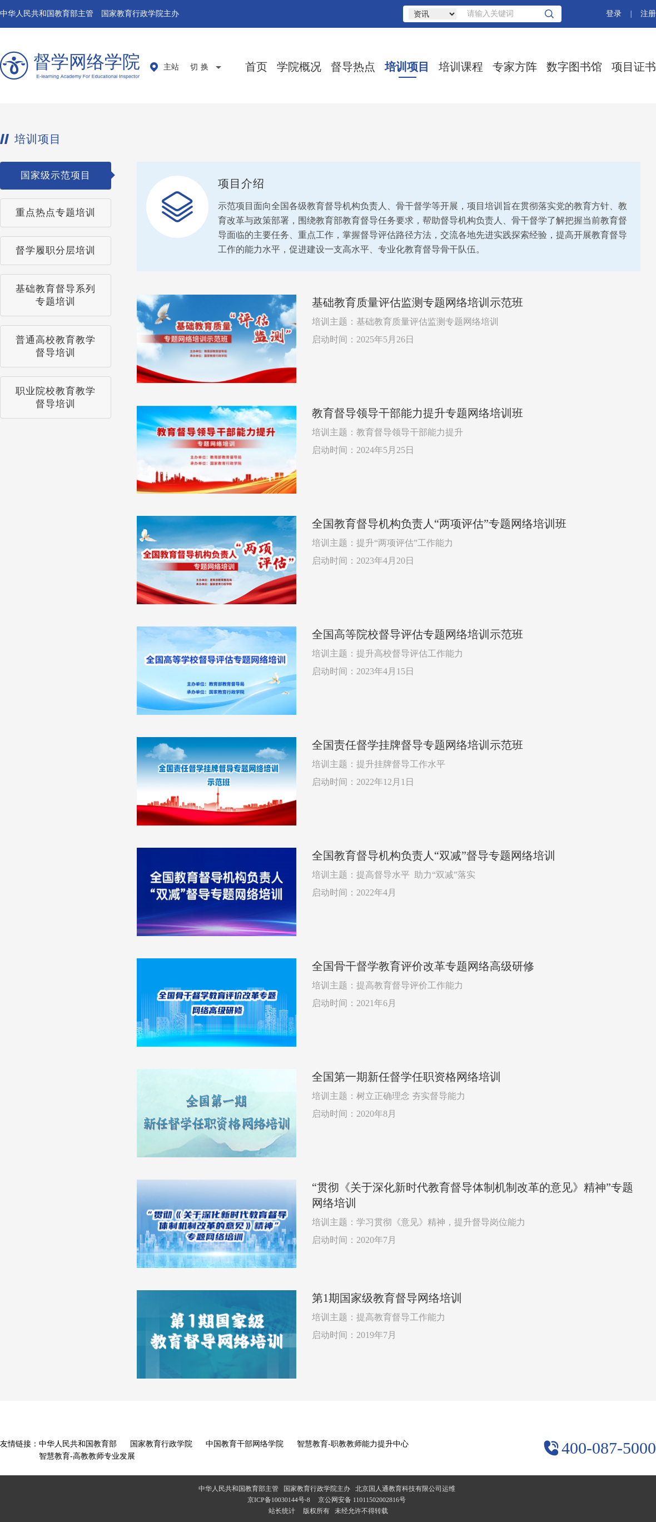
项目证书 (634, 67)
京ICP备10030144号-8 (278, 1500)
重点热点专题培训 (56, 212)
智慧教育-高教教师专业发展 (87, 1456)
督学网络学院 (86, 62)
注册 (648, 13)
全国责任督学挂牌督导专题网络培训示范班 (417, 745)
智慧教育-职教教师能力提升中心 (353, 1444)
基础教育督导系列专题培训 (56, 295)
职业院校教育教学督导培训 (56, 397)
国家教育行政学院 (161, 1444)
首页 (256, 67)
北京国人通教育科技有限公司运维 (405, 1489)
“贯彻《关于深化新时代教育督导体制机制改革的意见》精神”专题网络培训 (472, 1195)
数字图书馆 (574, 67)
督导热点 (353, 67)
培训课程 (461, 67)
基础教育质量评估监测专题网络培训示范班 (417, 302)
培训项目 (407, 67)
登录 (614, 13)
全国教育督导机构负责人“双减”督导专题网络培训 (433, 855)
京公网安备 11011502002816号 (362, 1500)
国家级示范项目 (56, 175)
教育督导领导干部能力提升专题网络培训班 (417, 413)
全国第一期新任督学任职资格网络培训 (406, 1077)
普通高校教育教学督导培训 (56, 346)
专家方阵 (515, 67)
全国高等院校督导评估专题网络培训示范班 (417, 634)
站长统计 (282, 1511)
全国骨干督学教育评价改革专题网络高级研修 (423, 966)
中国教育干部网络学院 (245, 1444)
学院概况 (299, 67)
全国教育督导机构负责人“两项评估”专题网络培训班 (439, 524)
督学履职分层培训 (56, 250)
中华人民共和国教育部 (78, 1444)
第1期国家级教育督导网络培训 (387, 1298)
